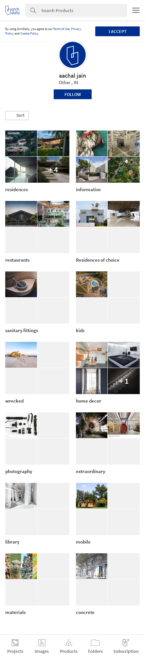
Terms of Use (61, 29)
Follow (72, 94)
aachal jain (72, 75)
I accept (118, 31)
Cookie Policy (29, 33)
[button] (17, 115)
